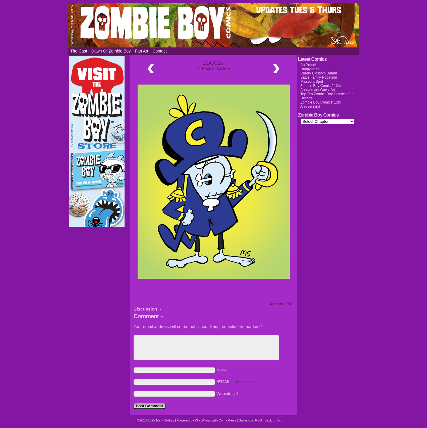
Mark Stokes (165, 420)
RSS (258, 420)
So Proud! (308, 65)
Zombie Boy (213, 25)
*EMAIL (238, 381)
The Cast (78, 51)
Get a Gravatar (247, 382)
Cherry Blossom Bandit (318, 73)
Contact (159, 51)
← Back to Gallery (213, 68)
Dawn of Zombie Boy (111, 51)
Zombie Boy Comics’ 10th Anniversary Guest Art (320, 88)
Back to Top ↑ (274, 420)
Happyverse (309, 69)
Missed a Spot (311, 81)
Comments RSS (280, 304)
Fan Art (141, 51)
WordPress (203, 420)
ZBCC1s (213, 63)
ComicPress (227, 420)
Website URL (228, 393)
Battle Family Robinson (318, 77)
